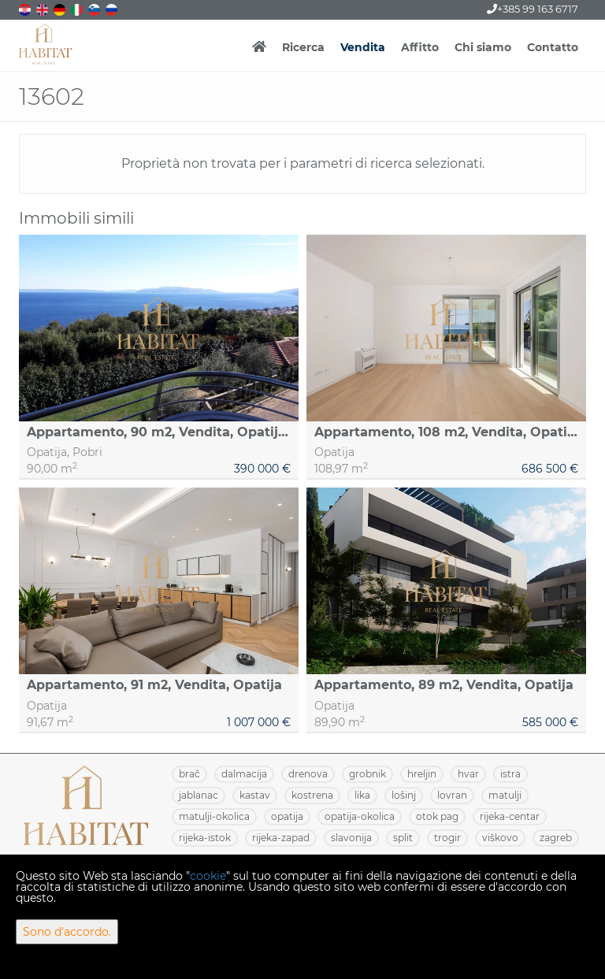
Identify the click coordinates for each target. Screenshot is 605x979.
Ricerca (303, 47)
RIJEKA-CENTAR (510, 816)
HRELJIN (421, 774)
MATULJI (504, 795)
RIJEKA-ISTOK (205, 838)
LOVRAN (452, 795)
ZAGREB (556, 838)
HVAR (468, 774)
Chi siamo (483, 47)
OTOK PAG (437, 816)
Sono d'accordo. (67, 932)
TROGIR (447, 838)
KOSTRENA (312, 795)
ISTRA (510, 774)
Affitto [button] (420, 47)
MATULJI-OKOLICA (214, 816)
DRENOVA (308, 774)
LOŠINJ (404, 795)
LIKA (362, 795)
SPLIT (403, 838)
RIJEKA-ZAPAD (281, 838)
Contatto (552, 47)
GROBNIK (367, 774)
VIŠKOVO (500, 838)
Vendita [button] (362, 47)
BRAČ (189, 774)
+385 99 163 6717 (532, 8)
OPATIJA (287, 816)
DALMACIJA (244, 774)
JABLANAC (198, 795)
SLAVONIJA (351, 838)
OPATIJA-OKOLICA (360, 816)
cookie (208, 876)
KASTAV (254, 795)
